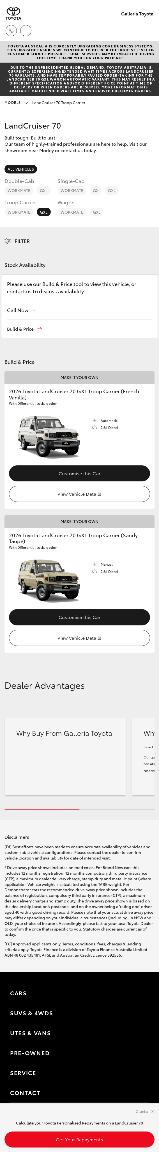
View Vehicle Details (79, 493)
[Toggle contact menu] (139, 1053)
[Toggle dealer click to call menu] (11, 30)
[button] (24, 329)
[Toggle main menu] (147, 30)
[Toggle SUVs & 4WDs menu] (139, 1013)
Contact (25, 1092)
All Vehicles (21, 169)
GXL (43, 190)
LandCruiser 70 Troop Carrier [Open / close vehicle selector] (44, 102)
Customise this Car (80, 473)
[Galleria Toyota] (13, 13)
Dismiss (142, 1111)
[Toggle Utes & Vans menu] (139, 1033)
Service (23, 1072)
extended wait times (62, 90)
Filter (22, 240)
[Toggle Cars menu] (139, 993)
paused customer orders (123, 90)
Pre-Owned (30, 1053)
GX (95, 190)
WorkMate (19, 190)
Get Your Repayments (79, 1139)
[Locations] (25, 30)
